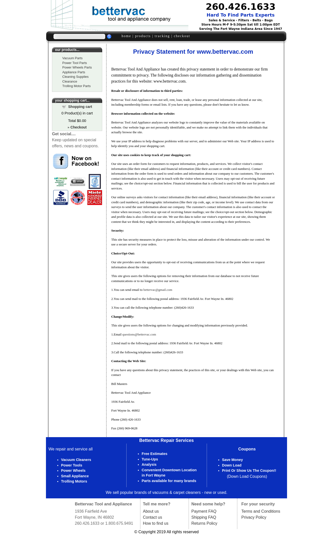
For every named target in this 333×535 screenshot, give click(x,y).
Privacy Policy (253, 517)
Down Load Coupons (247, 476)
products (143, 36)
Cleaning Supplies (75, 77)
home (126, 36)
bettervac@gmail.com (157, 290)
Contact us (152, 517)
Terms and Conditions (260, 511)
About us (151, 511)
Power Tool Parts (74, 63)
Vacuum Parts (72, 58)
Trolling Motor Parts (76, 86)
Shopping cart (80, 107)
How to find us (155, 523)
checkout (182, 36)
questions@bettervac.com (139, 334)
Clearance (69, 81)
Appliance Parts (73, 72)
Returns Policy (204, 523)
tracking (162, 36)
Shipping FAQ (203, 517)
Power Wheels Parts (77, 67)
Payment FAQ (203, 511)
